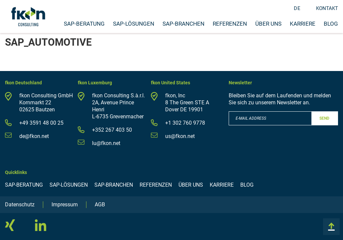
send (324, 118)
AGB (100, 204)
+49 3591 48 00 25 (41, 123)
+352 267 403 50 (112, 130)
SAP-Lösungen (133, 23)
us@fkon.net (180, 136)
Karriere (302, 23)
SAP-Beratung (84, 23)
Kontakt (327, 8)
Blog (331, 23)
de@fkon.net (34, 136)
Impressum (65, 204)
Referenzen (230, 23)
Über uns (268, 23)
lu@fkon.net (106, 143)
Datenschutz (20, 204)
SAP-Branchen (183, 23)
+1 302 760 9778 (185, 123)
